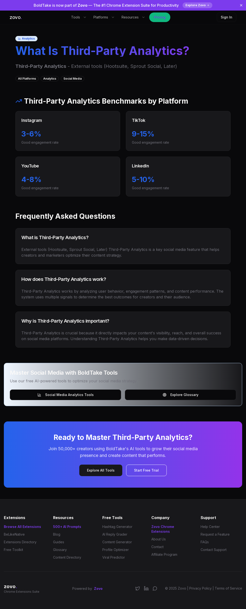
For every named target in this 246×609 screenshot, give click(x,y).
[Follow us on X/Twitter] (137, 588)
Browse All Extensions (22, 527)
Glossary (60, 550)
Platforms (104, 17)
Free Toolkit (13, 550)
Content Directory (67, 557)
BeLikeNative (14, 534)
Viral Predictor (113, 557)
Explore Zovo (197, 5)
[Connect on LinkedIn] (146, 588)
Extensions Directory (20, 542)
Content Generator (117, 542)
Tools (79, 17)
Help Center (210, 527)
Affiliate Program (164, 554)
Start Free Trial (146, 470)
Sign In (226, 17)
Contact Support (214, 550)
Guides (58, 542)
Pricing (160, 17)
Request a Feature (215, 534)
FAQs (205, 542)
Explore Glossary (180, 395)
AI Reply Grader (114, 534)
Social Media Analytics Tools (65, 395)
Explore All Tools (101, 470)
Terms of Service (228, 588)
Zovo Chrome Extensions (162, 529)
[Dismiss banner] (241, 5)
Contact (157, 547)
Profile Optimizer (115, 550)
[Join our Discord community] (155, 588)
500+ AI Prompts (67, 527)
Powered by (87, 588)
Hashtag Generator (117, 527)
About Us (158, 539)
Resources (133, 17)
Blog (56, 534)
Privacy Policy (200, 588)
